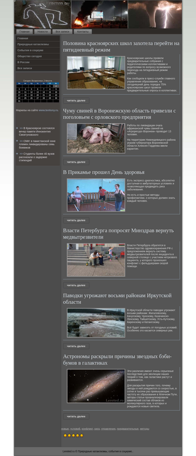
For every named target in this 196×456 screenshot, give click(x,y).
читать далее (76, 100)
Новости (43, 31)
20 (38, 95)
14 (44, 92)
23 (56, 95)
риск (97, 428)
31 (19, 101)
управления (108, 428)
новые (65, 428)
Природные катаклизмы (33, 44)
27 (38, 98)
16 (56, 92)
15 (50, 92)
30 (56, 98)
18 (25, 95)
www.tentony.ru (48, 110)
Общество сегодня (30, 56)
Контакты (82, 31)
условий (75, 428)
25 (25, 98)
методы (144, 428)
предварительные (128, 428)
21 (44, 95)
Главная (25, 31)
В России (24, 62)
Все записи (62, 31)
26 (31, 98)
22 (50, 95)
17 (19, 95)
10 (19, 92)
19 (31, 95)
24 (19, 98)
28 (44, 98)
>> (21, 128)
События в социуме (31, 50)
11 (25, 92)
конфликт (87, 428)
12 (31, 92)
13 (38, 92)
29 (50, 98)
